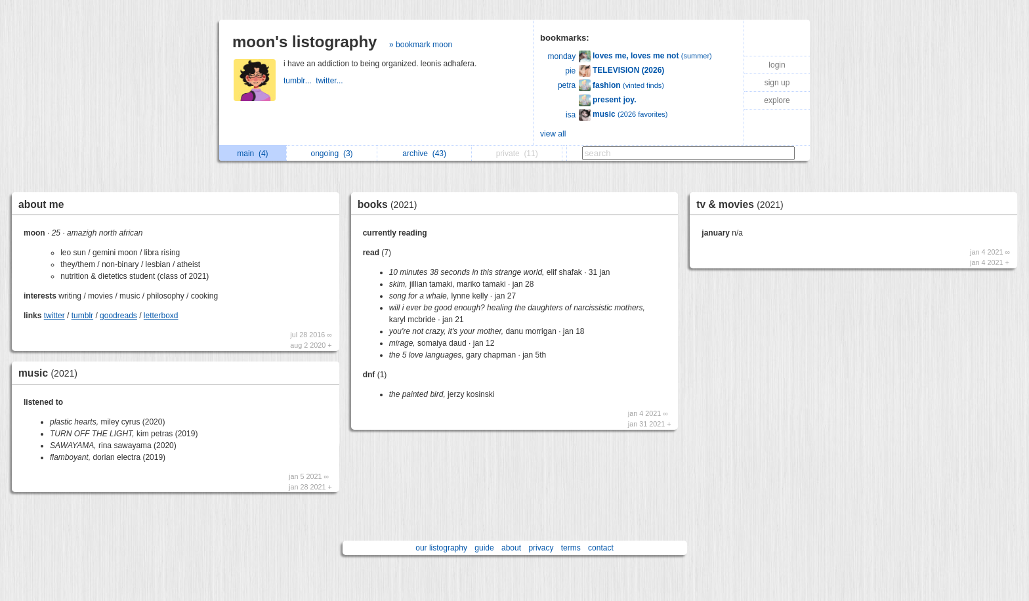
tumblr (82, 315)
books (391, 204)
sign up (777, 82)
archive (424, 153)
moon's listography (304, 42)
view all (553, 133)
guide (484, 547)
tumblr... (300, 80)
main (252, 153)
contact (601, 547)
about (511, 547)
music (51, 373)
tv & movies (742, 204)
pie (570, 70)
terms (571, 547)
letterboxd (161, 315)
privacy (540, 547)
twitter (54, 315)
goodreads (118, 315)
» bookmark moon (420, 44)
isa (571, 114)
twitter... (330, 80)
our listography (441, 547)
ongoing (332, 153)
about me (41, 204)
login (776, 65)
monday (562, 56)
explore (776, 100)
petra (567, 85)
